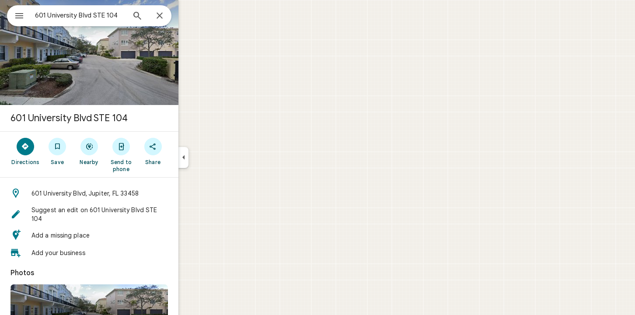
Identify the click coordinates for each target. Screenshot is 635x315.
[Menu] (15, 15)
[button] (120, 193)
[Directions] (57, 151)
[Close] (191, 16)
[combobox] (103, 15)
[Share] (184, 151)
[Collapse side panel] (215, 157)
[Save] (89, 151)
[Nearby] (121, 151)
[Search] (168, 16)
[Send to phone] (152, 154)
